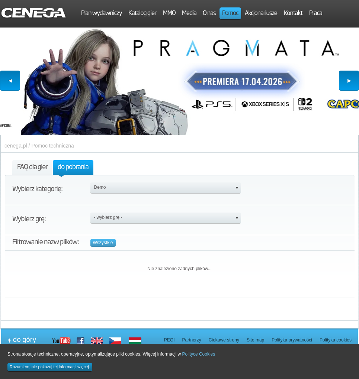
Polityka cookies (336, 340)
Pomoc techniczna (52, 146)
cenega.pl (15, 146)
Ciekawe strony (224, 340)
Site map (255, 340)
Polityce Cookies (198, 354)
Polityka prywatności (292, 340)
